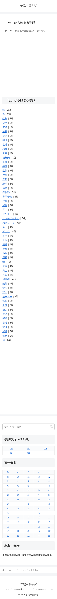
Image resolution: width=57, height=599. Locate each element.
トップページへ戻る (14, 589)
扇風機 (6, 279)
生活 (4, 314)
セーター (7, 296)
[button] (51, 426)
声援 (4, 175)
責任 (4, 162)
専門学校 (7, 196)
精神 (4, 149)
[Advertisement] (28, 65)
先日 (4, 275)
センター (7, 214)
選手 (4, 205)
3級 (45, 448)
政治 (4, 136)
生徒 (4, 249)
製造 (4, 318)
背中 (4, 209)
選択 (4, 331)
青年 (4, 179)
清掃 (4, 244)
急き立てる (8, 222)
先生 (4, 270)
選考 (4, 327)
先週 (4, 266)
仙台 (4, 188)
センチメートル (10, 218)
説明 (4, 183)
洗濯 (4, 322)
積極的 (6, 157)
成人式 (6, 231)
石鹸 (4, 257)
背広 (4, 288)
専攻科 (6, 192)
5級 (28, 453)
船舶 (4, 283)
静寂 (4, 253)
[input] (28, 427)
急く (4, 227)
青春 (4, 153)
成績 (4, 127)
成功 (4, 123)
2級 (28, 448)
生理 (4, 144)
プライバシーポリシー (42, 589)
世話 (4, 305)
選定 (4, 336)
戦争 (4, 201)
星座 (4, 235)
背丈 (4, 292)
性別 (4, 118)
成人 (4, 309)
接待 (4, 166)
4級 (11, 453)
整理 (4, 140)
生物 (4, 170)
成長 (4, 131)
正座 (4, 240)
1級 (11, 448)
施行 (4, 301)
